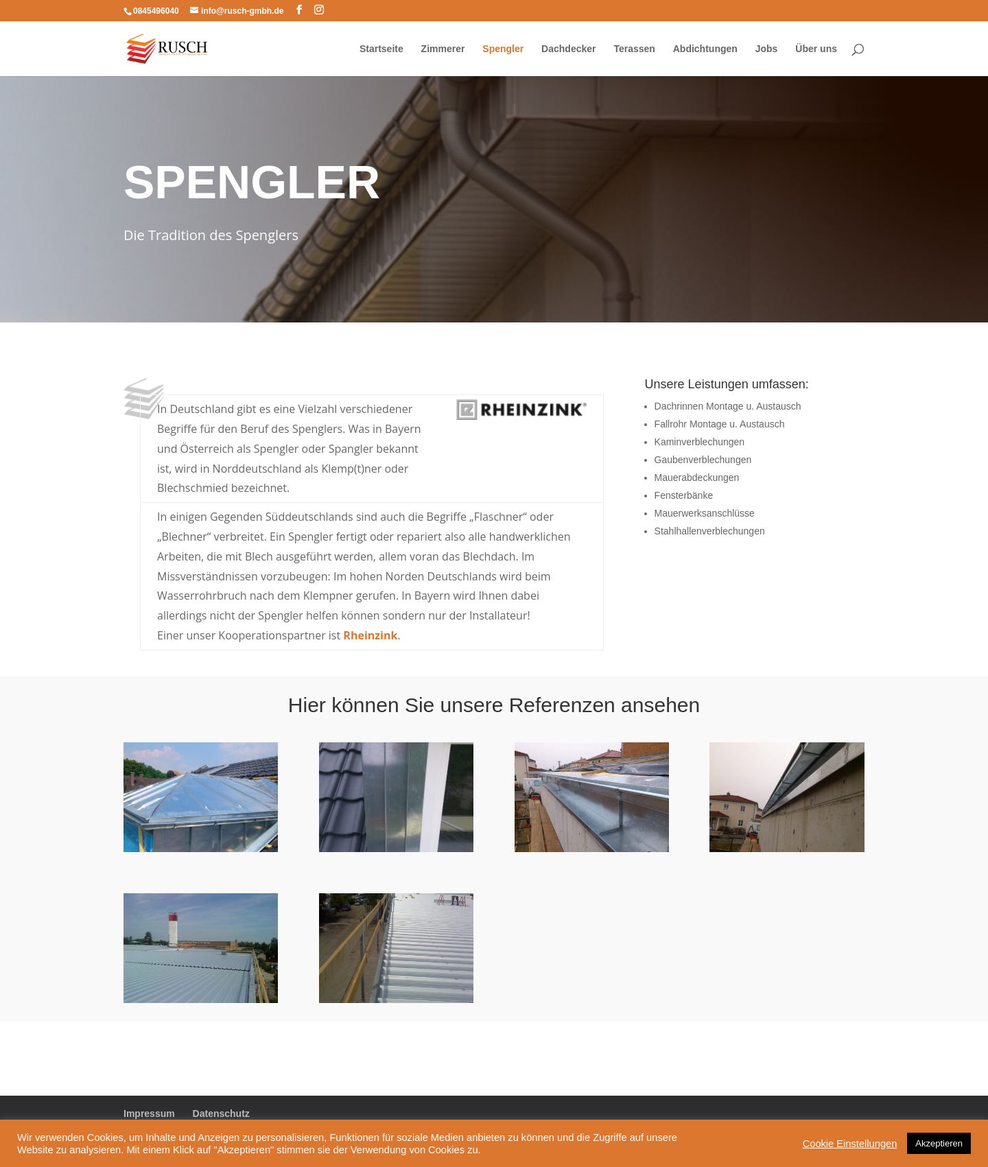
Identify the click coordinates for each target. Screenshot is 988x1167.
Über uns (816, 49)
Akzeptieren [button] (939, 1143)
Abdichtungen (705, 49)
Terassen (634, 49)
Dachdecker (568, 49)
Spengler (503, 49)
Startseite (381, 49)
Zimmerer (443, 49)
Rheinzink (370, 635)
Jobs (766, 49)
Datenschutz (221, 1113)
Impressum (149, 1113)
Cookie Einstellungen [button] (850, 1143)
